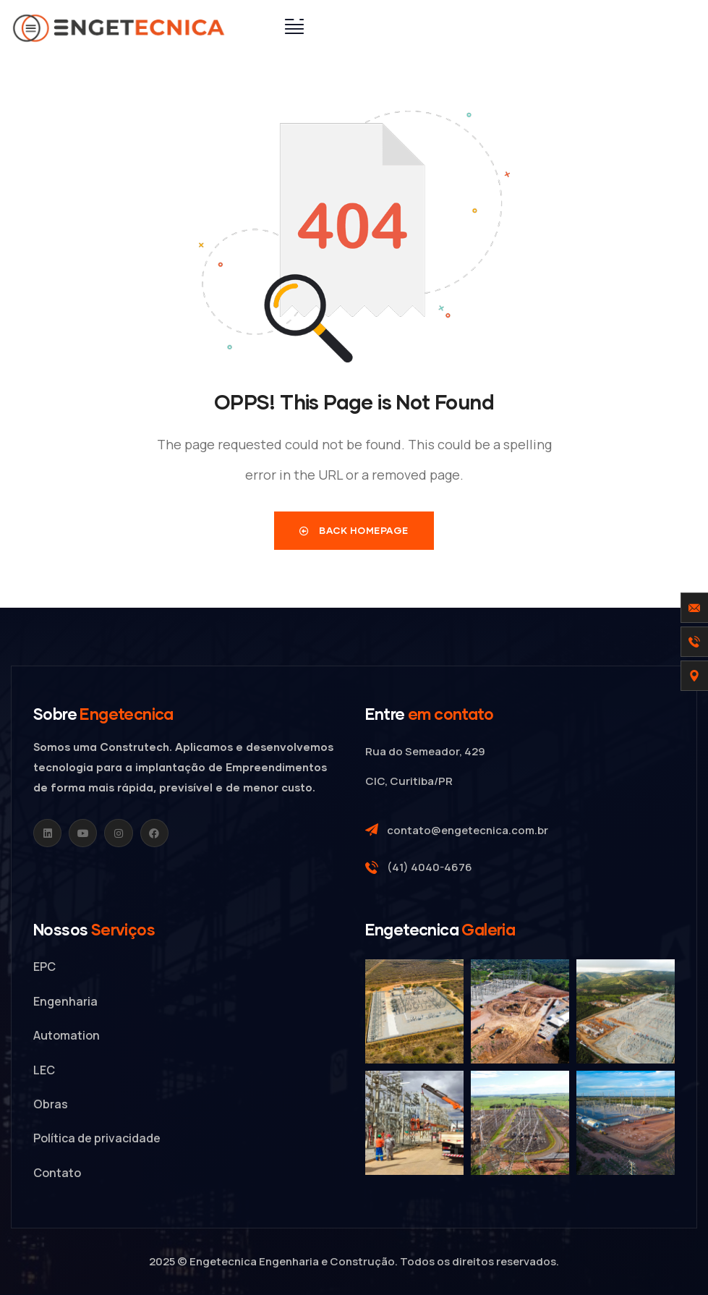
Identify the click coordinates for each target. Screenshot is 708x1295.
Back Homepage (354, 530)
